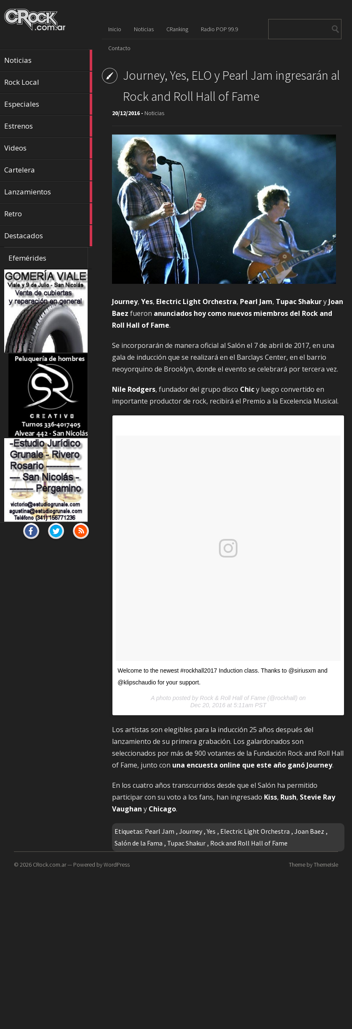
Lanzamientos (48, 191)
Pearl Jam (159, 831)
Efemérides (27, 258)
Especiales (48, 104)
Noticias (48, 60)
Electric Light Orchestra (255, 831)
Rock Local (48, 82)
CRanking (177, 29)
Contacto (119, 48)
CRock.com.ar (49, 864)
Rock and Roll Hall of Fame (249, 843)
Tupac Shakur (186, 843)
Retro (48, 213)
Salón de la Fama (139, 843)
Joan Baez (309, 831)
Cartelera (48, 169)
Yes (211, 831)
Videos (48, 148)
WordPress (117, 864)
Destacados (48, 235)
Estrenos (48, 126)
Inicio (114, 29)
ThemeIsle (326, 864)
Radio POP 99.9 (219, 29)
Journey (190, 831)
